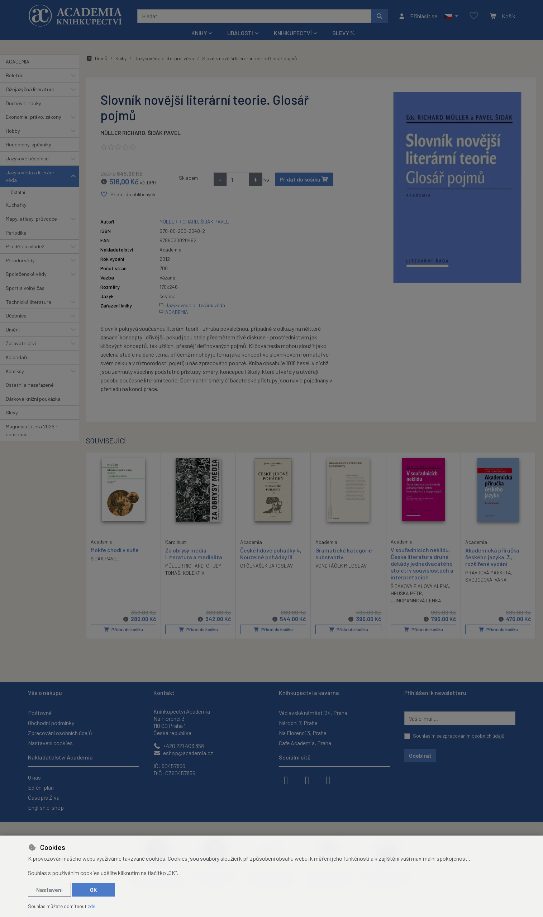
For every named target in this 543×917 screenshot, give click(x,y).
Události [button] (240, 32)
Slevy (12, 412)
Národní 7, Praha (298, 722)
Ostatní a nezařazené (30, 385)
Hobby (13, 131)
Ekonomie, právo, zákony (33, 117)
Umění (13, 329)
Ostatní (18, 192)
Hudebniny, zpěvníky (28, 144)
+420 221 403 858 (178, 745)
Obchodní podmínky (51, 722)
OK (93, 889)
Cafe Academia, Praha (305, 742)
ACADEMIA (17, 61)
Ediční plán (41, 787)
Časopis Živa (43, 797)
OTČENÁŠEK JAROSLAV (266, 566)
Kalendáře (17, 357)
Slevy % (343, 32)
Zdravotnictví (21, 343)
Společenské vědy (26, 274)
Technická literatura (28, 302)
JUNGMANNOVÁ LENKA (416, 600)
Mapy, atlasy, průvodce (31, 219)
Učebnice (16, 315)
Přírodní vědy (20, 260)
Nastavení (49, 889)
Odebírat (420, 755)
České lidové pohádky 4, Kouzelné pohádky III (270, 553)
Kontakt (164, 692)
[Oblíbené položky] (474, 16)
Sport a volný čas (25, 288)
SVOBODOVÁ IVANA (486, 580)
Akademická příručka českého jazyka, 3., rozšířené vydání (492, 557)
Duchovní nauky (23, 103)
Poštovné (40, 712)
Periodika (16, 233)
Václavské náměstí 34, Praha (313, 712)
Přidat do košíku (304, 179)
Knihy (121, 58)
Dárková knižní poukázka (33, 399)
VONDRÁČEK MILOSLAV (341, 566)
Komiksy (15, 371)
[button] (451, 16)
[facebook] (286, 779)
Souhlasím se (459, 736)
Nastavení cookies (50, 742)
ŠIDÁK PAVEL (164, 132)
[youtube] (328, 779)
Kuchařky (16, 205)
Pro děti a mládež (25, 246)
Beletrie (15, 75)
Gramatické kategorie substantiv (343, 553)
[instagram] (307, 779)
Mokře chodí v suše (115, 549)
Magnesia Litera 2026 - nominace (32, 430)
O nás (34, 777)
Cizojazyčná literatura (30, 89)
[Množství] (238, 179)
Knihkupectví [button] (293, 32)
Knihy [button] (199, 32)
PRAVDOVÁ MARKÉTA (488, 572)
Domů (97, 58)
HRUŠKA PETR (406, 593)
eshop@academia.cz (183, 752)
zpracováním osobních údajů (474, 736)
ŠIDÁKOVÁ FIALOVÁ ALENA (420, 586)
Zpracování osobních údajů (60, 732)
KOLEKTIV (193, 573)
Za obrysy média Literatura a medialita (193, 553)
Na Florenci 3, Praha (303, 732)
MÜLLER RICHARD (122, 132)
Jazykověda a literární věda (31, 176)
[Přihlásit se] (417, 16)
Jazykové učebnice (27, 158)
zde (91, 906)
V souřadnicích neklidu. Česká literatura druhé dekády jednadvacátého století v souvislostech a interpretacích (422, 563)
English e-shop (46, 807)
